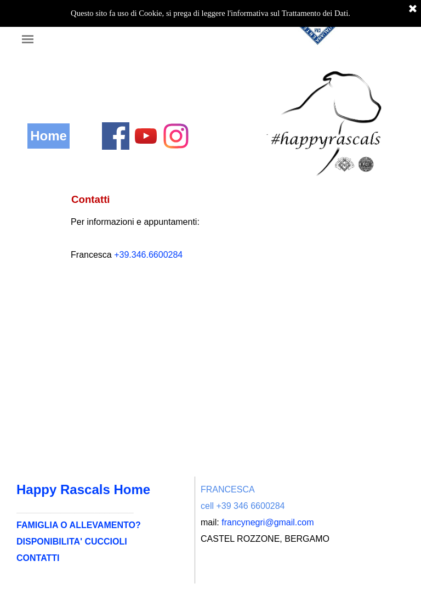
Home (48, 135)
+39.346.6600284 (148, 254)
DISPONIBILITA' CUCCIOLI (71, 541)
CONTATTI (38, 558)
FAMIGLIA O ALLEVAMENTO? (78, 525)
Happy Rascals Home (83, 489)
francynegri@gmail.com (267, 522)
